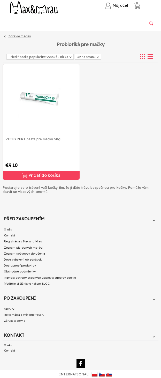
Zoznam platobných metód (23, 247)
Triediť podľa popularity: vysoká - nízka (40, 57)
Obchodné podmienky (20, 271)
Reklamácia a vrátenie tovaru (24, 315)
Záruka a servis (14, 321)
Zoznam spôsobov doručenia (24, 253)
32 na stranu (88, 57)
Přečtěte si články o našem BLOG (27, 283)
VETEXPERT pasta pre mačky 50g (32, 139)
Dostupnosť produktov (20, 265)
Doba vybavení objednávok (23, 259)
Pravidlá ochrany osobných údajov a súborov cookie (40, 277)
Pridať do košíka (41, 175)
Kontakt (9, 235)
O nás (8, 229)
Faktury (9, 309)
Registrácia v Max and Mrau (23, 241)
